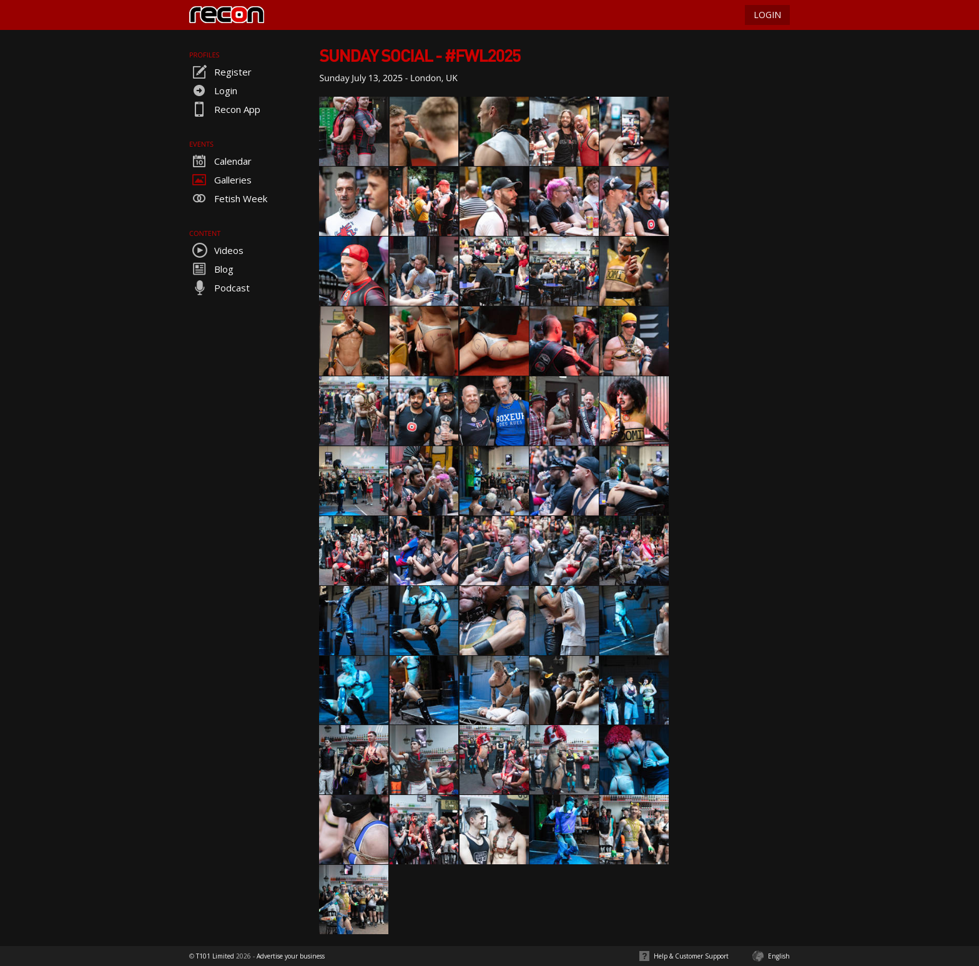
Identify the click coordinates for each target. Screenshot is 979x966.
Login (213, 90)
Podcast (219, 287)
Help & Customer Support (691, 956)
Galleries (220, 179)
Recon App (224, 109)
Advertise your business (291, 956)
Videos (216, 250)
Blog (211, 269)
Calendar (220, 161)
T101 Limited (215, 956)
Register (220, 71)
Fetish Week (228, 198)
